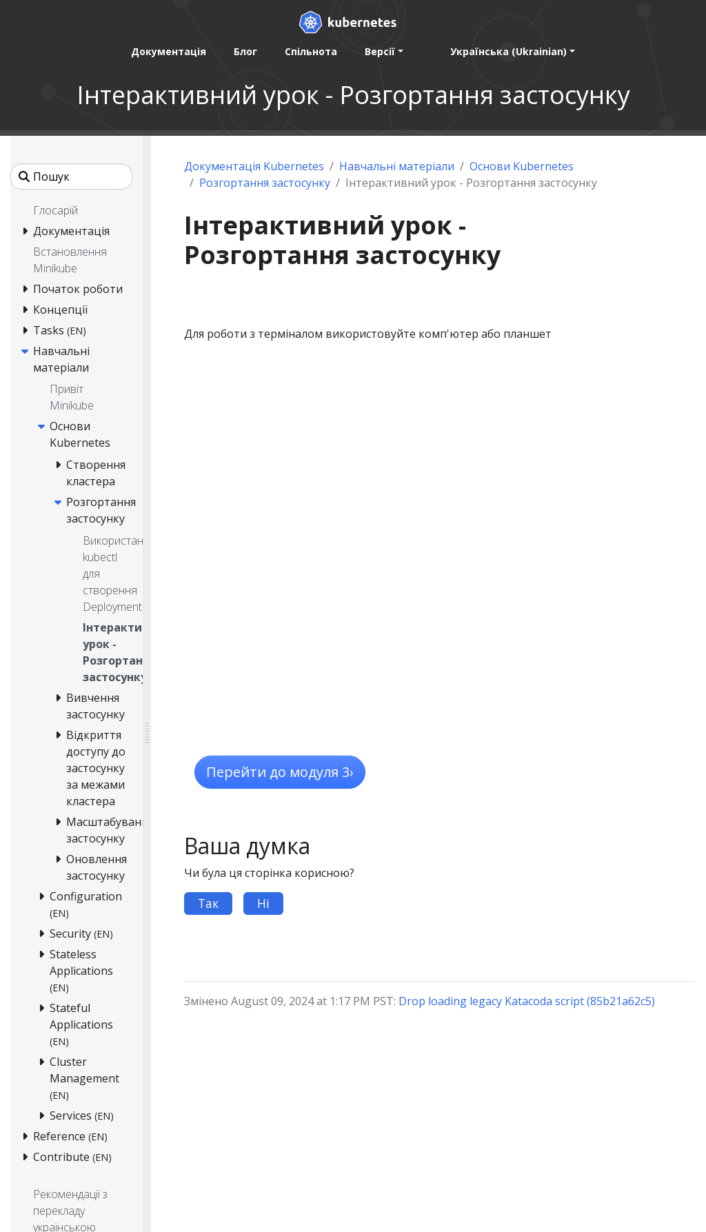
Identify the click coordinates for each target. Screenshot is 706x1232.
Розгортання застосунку (264, 182)
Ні (263, 903)
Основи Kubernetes (522, 166)
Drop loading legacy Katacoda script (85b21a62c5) (527, 1001)
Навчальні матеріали (396, 166)
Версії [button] (380, 51)
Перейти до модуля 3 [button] (280, 772)
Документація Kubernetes (254, 166)
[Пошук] (71, 176)
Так (208, 903)
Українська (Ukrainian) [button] (508, 51)
